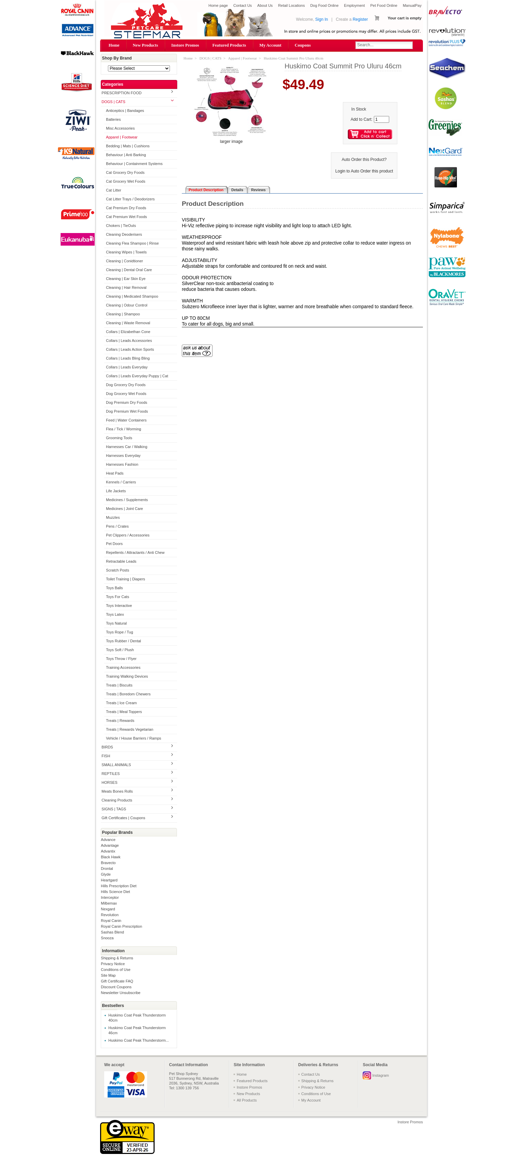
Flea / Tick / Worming (123, 429)
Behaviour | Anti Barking (126, 155)
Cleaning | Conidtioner (124, 261)
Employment (354, 5)
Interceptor (110, 897)
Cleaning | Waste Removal (128, 323)
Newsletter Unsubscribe (120, 993)
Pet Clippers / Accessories (127, 535)
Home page (218, 5)
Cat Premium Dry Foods (126, 208)
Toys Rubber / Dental (123, 641)
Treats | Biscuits (119, 685)
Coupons (303, 45)
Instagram (380, 1075)
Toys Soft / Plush (120, 650)
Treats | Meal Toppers (124, 712)
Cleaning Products (116, 800)
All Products (247, 1100)
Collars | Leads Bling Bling (127, 358)
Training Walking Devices (127, 676)
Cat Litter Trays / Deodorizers (130, 199)
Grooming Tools (119, 438)
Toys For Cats (117, 597)
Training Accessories (123, 667)
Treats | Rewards (120, 720)
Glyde (106, 874)
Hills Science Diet (115, 892)
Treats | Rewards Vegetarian (129, 729)
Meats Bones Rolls (117, 791)
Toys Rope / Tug (119, 632)
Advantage (110, 845)
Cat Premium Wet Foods (126, 217)
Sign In (321, 19)
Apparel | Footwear (122, 137)
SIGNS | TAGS (113, 809)
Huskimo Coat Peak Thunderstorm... (138, 1040)
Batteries (113, 119)
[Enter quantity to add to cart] (381, 119)
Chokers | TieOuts (121, 226)
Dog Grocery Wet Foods (126, 394)
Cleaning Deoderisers (124, 234)
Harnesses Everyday (123, 455)
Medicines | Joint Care (124, 509)
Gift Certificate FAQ (117, 981)
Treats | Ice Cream (121, 703)
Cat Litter (113, 190)
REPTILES (110, 774)
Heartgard (109, 880)
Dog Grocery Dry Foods (125, 385)
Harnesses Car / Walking (126, 447)
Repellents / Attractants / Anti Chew (135, 552)
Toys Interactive (119, 606)
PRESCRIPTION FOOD (121, 93)
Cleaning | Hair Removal (126, 287)
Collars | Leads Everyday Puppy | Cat (137, 376)
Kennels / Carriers (121, 482)
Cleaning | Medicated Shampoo (132, 296)
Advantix (108, 851)
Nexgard (108, 909)
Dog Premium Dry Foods (126, 402)
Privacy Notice (113, 964)
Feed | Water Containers (126, 420)
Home (114, 45)
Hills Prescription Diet (119, 886)
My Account (270, 45)
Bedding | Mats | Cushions (127, 146)
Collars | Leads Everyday (126, 367)
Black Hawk (110, 857)
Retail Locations (291, 5)
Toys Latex (115, 614)
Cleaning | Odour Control (126, 305)
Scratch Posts (117, 570)
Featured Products (229, 45)
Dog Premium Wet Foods (127, 411)
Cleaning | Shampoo (123, 314)
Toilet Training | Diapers (125, 579)
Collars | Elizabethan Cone (128, 332)
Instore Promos (185, 45)
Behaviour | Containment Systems (134, 164)
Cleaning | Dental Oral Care (129, 270)
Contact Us (242, 5)
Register (360, 19)
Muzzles (113, 517)
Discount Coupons (116, 987)
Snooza (107, 938)
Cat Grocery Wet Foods (125, 181)
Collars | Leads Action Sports (130, 349)
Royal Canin (111, 921)
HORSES (109, 782)
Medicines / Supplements (127, 500)
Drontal (107, 868)
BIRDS (107, 747)
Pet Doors (114, 544)
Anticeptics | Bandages (125, 111)
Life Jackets (116, 491)
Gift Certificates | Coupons (123, 818)
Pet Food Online (383, 5)
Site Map (108, 975)
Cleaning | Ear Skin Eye (125, 279)
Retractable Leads (121, 561)
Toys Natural (116, 623)
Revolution (109, 915)
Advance (108, 840)
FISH (105, 756)
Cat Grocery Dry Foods (125, 172)
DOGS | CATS (113, 102)
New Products (145, 45)
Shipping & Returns (117, 958)
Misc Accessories (120, 128)
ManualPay (412, 5)
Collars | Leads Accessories (129, 340)
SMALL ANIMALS (116, 765)
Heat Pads (114, 473)
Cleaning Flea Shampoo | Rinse (132, 243)
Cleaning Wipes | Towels (126, 252)
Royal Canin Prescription (121, 926)
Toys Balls (114, 588)
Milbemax (109, 903)
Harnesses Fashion (122, 464)
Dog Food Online (324, 5)
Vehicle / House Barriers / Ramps (133, 738)
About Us (265, 5)
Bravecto (108, 863)
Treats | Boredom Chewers (128, 694)
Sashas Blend (112, 932)
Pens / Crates (117, 526)
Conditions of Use (115, 970)
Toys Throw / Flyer (121, 659)
